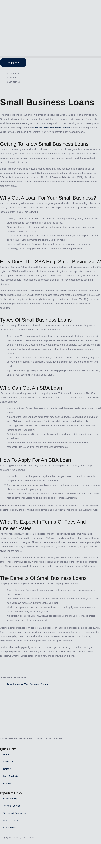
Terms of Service (11, 806)
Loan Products (10, 776)
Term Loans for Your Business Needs (27, 684)
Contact (7, 769)
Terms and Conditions (14, 813)
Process (7, 783)
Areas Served (10, 827)
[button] (50, 57)
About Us (8, 761)
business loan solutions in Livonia (51, 127)
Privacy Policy (10, 798)
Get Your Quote (11, 820)
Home (6, 754)
